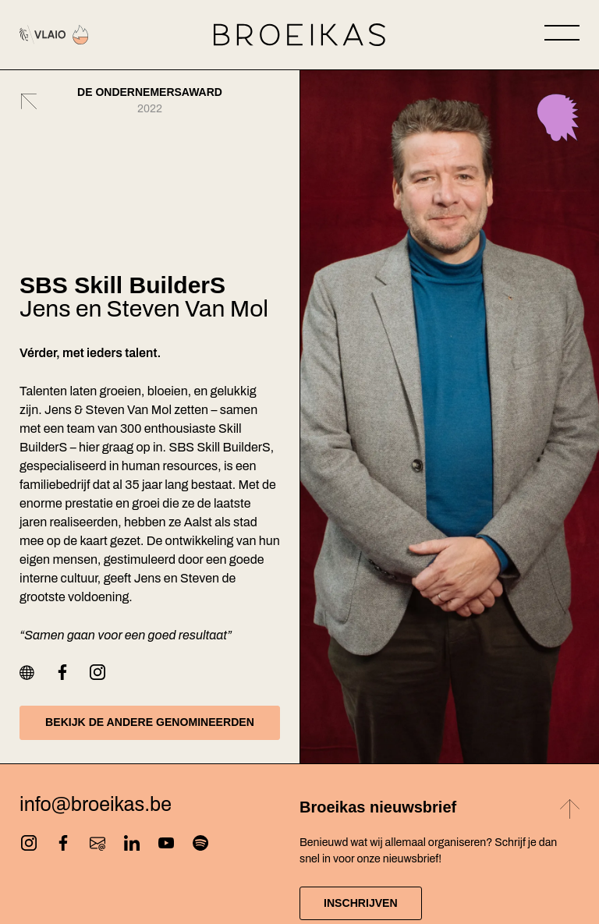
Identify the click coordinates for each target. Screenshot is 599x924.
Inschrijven (361, 903)
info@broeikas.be (95, 805)
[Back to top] (569, 811)
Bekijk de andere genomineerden (149, 722)
